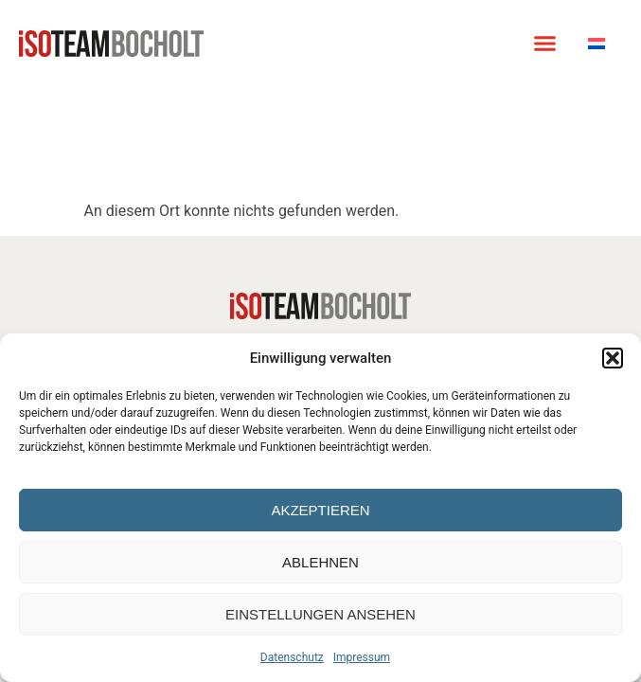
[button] (612, 358)
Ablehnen (320, 562)
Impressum (361, 657)
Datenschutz (292, 657)
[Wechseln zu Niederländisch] (596, 43)
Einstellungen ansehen (320, 614)
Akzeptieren (320, 510)
